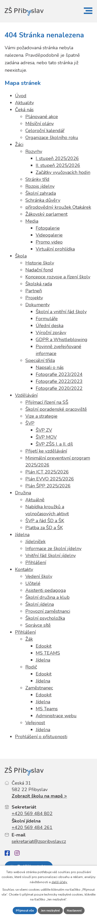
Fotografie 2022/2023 (59, 381)
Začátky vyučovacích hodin (63, 172)
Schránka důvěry (42, 200)
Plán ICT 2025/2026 (47, 472)
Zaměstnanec (39, 688)
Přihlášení (35, 562)
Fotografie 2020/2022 (59, 388)
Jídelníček (35, 541)
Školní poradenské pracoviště (56, 409)
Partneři (33, 291)
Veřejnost (35, 723)
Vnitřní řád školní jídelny (50, 555)
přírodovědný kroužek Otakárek (58, 207)
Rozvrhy (33, 151)
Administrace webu (56, 716)
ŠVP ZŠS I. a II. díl (54, 444)
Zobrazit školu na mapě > (39, 796)
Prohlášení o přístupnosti (41, 737)
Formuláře (47, 319)
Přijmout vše (25, 910)
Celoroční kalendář (44, 130)
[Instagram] (17, 853)
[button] (88, 10)
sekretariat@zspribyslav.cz (39, 841)
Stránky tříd (37, 179)
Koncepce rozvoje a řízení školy (57, 277)
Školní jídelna (39, 604)
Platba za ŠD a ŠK (44, 528)
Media (31, 221)
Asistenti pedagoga (45, 590)
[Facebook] (7, 853)
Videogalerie (49, 235)
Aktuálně (34, 500)
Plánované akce (41, 117)
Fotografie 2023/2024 (59, 374)
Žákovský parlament (46, 214)
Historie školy (39, 263)
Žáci (19, 144)
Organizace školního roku (51, 137)
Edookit (43, 646)
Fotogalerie (48, 228)
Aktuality (24, 103)
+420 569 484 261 (32, 827)
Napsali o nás (50, 367)
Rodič (31, 667)
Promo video (49, 242)
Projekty (34, 298)
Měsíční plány (39, 123)
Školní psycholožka (45, 618)
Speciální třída (40, 360)
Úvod (20, 96)
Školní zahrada (40, 193)
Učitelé (32, 583)
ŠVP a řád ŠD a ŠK (44, 521)
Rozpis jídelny (40, 186)
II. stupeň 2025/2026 (58, 165)
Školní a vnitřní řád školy (61, 312)
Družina (23, 493)
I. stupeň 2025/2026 (57, 158)
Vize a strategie (41, 416)
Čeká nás (24, 110)
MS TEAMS (48, 653)
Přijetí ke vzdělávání (46, 451)
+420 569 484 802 (32, 813)
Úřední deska (49, 326)
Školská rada (38, 284)
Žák (29, 639)
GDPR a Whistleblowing (61, 339)
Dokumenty (37, 305)
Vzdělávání (26, 395)
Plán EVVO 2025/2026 (49, 479)
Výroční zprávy (51, 332)
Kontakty (24, 569)
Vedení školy (38, 576)
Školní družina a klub (47, 597)
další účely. (59, 882)
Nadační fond (39, 270)
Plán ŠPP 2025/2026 (48, 486)
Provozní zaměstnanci (47, 611)
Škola (21, 256)
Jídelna (22, 535)
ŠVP (29, 423)
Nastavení (74, 910)
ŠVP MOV (46, 437)
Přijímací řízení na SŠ (46, 402)
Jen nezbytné (50, 910)
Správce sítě (38, 625)
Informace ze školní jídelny (53, 548)
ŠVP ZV (44, 430)
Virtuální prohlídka (55, 249)
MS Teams (47, 709)
